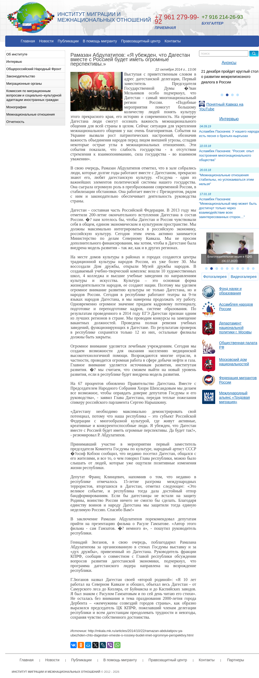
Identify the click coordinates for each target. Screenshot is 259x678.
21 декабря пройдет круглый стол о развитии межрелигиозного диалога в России (229, 76)
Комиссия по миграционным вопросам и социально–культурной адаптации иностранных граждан (33, 95)
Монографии (16, 107)
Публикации (68, 41)
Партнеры (235, 660)
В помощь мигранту (100, 41)
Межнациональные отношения (30, 114)
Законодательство (20, 76)
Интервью (14, 62)
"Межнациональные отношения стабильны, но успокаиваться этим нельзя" (226, 179)
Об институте (16, 54)
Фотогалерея (215, 276)
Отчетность (15, 122)
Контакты (173, 41)
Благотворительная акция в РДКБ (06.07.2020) (229, 259)
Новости (46, 41)
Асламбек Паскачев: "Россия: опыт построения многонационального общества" (226, 155)
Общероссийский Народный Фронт (33, 69)
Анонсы (229, 62)
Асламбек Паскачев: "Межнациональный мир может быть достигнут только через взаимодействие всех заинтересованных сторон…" (228, 208)
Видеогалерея (243, 276)
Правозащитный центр (140, 41)
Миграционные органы (24, 84)
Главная (28, 41)
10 (253, 268)
